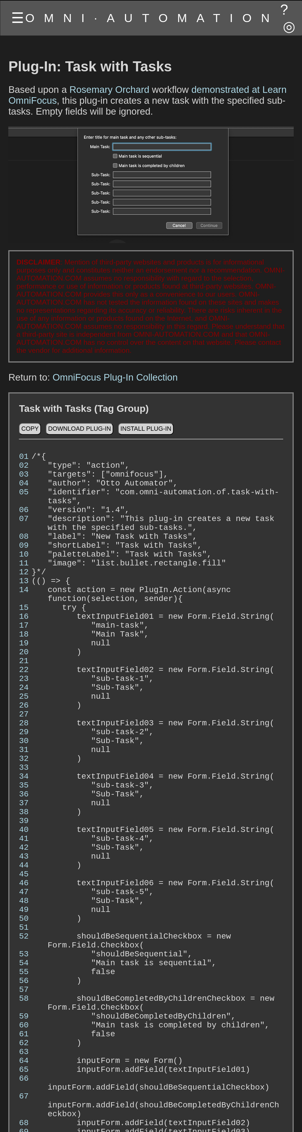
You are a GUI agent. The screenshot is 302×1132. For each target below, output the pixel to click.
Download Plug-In (79, 431)
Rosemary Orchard (109, 89)
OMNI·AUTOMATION (152, 18)
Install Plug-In (145, 431)
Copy (30, 431)
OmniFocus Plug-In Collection (115, 377)
